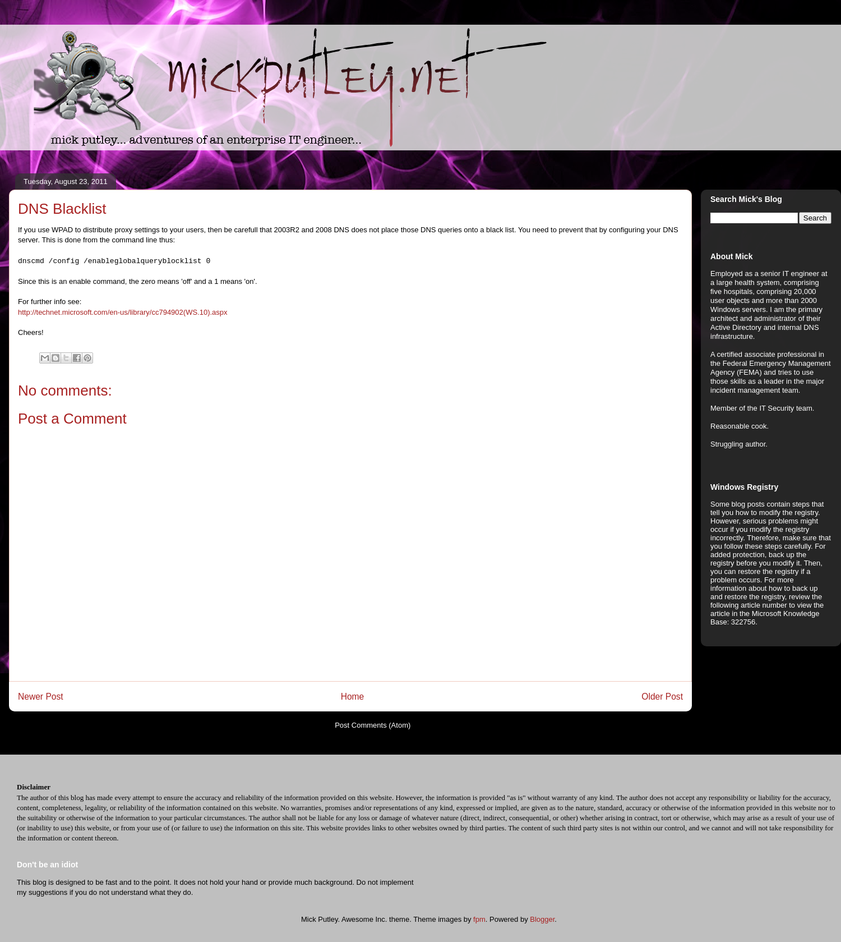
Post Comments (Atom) (372, 725)
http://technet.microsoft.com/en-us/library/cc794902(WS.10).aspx (123, 312)
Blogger (542, 919)
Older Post (662, 696)
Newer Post (40, 696)
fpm (479, 919)
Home (352, 696)
